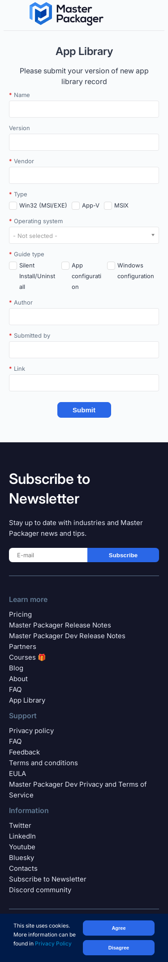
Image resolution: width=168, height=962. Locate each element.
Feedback (24, 752)
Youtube (22, 847)
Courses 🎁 (27, 657)
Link (17, 368)
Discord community (40, 890)
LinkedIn (22, 836)
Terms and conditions (43, 763)
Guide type (26, 254)
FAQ (15, 689)
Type (18, 194)
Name (19, 94)
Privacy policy (31, 730)
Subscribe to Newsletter (47, 879)
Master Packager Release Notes (60, 625)
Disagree (118, 947)
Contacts (23, 868)
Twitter (20, 825)
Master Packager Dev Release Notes (67, 635)
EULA (17, 773)
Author (21, 302)
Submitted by (29, 335)
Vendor (21, 161)
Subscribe (123, 555)
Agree (118, 928)
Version (19, 127)
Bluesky (21, 857)
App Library (27, 700)
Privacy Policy (53, 943)
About (18, 678)
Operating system (36, 221)
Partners (22, 646)
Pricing (20, 614)
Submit (84, 410)
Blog (16, 668)
